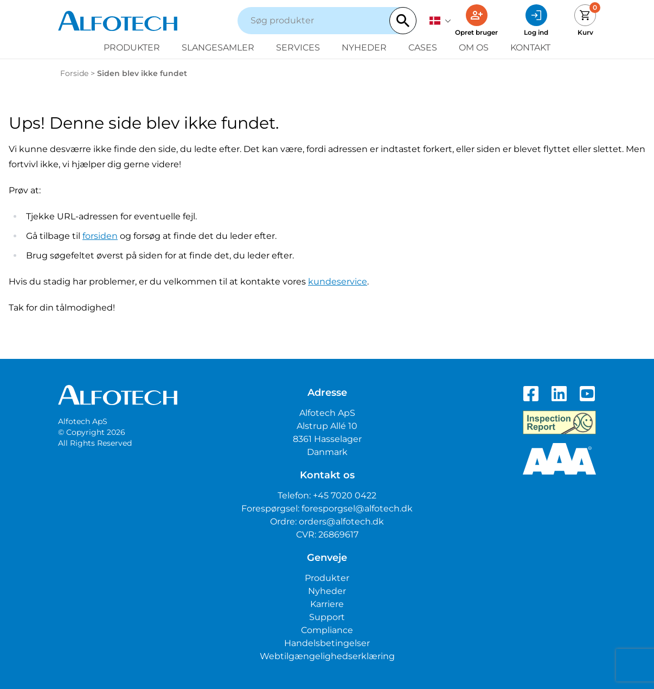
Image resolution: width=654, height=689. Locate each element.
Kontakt (530, 47)
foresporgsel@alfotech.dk (357, 508)
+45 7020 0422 (344, 495)
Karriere (327, 604)
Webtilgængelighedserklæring (327, 656)
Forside (74, 73)
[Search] (402, 20)
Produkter (132, 47)
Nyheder (364, 47)
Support (327, 617)
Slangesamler (218, 47)
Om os (474, 47)
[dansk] (440, 20)
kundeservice (337, 281)
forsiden (100, 236)
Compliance (327, 630)
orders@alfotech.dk (341, 521)
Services (298, 47)
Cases (422, 47)
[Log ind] (536, 20)
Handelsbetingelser (327, 643)
